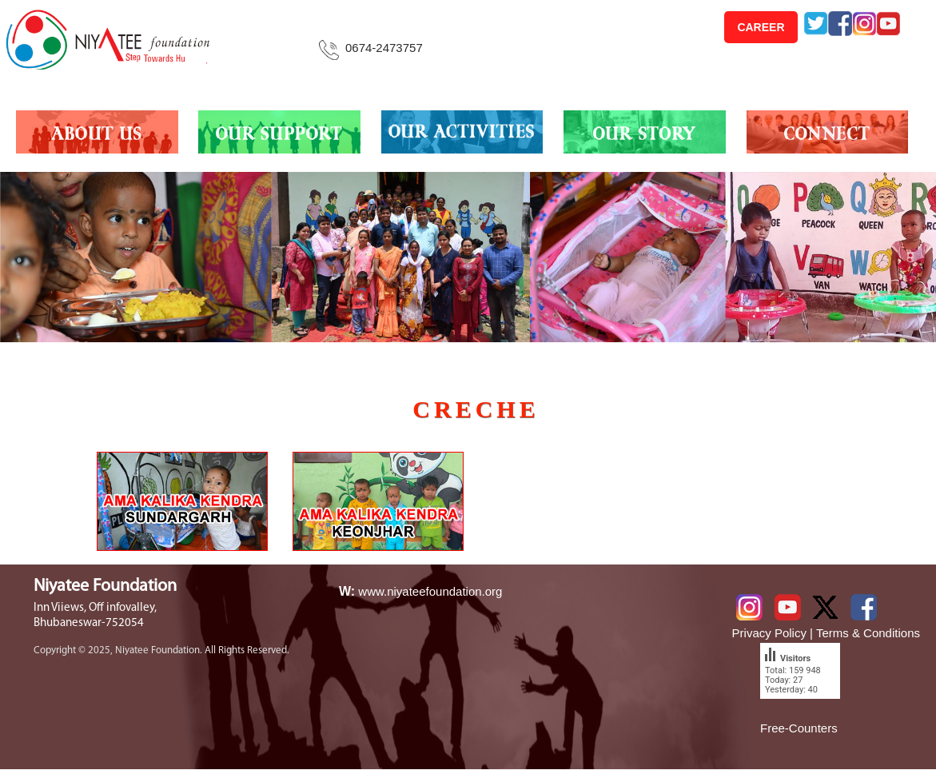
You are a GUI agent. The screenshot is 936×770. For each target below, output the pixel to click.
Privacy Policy (769, 633)
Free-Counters (799, 728)
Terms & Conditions (868, 633)
